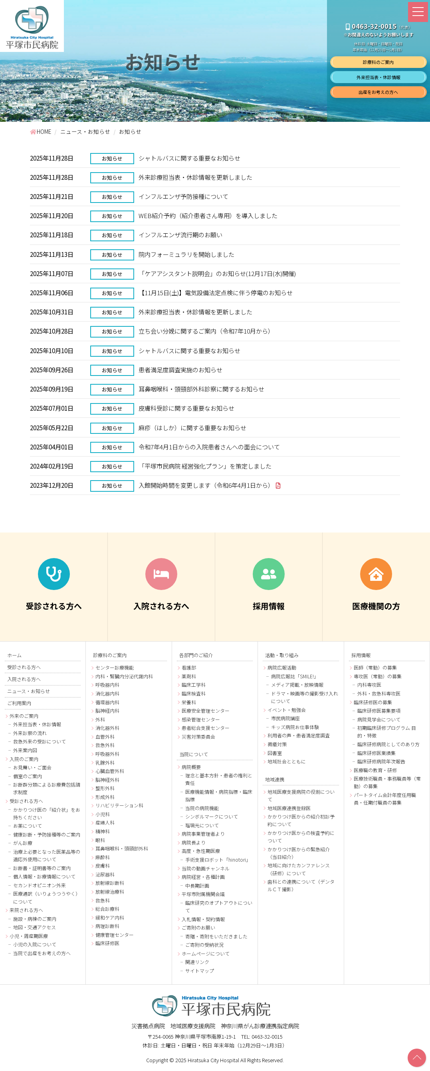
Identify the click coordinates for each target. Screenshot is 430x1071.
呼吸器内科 (107, 685)
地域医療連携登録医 (289, 808)
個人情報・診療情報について (44, 876)
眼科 (100, 840)
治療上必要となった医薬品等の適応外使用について (46, 855)
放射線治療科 (109, 891)
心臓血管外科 (109, 771)
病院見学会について (378, 719)
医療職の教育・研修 (375, 770)
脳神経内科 (107, 710)
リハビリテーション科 (119, 805)
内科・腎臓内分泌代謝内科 (124, 676)
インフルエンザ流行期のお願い (180, 234)
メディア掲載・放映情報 (297, 685)
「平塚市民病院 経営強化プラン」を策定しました (205, 466)
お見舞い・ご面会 (32, 767)
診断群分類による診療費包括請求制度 (46, 788)
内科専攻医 (369, 685)
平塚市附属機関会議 (203, 894)
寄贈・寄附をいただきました (216, 936)
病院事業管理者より (203, 834)
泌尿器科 (105, 874)
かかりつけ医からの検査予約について (301, 837)
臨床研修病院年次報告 (381, 761)
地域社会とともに (287, 761)
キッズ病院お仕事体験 (295, 727)
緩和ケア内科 (109, 917)
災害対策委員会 (198, 736)
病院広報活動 (282, 667)
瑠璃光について (202, 825)
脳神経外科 (107, 780)
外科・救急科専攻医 (378, 693)
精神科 (102, 831)
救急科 (102, 900)
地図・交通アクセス (34, 927)
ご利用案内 (19, 703)
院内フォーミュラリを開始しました (186, 254)
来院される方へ (26, 910)
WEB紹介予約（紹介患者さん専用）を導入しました (208, 215)
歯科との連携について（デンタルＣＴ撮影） (301, 885)
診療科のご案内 (378, 62)
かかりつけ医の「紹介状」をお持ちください (46, 814)
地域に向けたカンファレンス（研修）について (299, 869)
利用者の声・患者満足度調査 (299, 735)
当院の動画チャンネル (206, 868)
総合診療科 (107, 909)
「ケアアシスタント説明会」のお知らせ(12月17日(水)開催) (217, 273)
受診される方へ (24, 667)
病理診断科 (107, 926)
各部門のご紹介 (196, 655)
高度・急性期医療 (201, 851)
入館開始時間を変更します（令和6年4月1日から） (206, 485)
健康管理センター (114, 935)
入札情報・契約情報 (203, 919)
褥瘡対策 (277, 744)
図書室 (275, 753)
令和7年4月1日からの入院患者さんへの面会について (209, 446)
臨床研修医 (107, 943)
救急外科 (105, 745)
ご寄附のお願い (198, 927)
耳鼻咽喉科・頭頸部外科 (121, 848)
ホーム (14, 655)
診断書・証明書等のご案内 (42, 868)
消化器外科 (107, 728)
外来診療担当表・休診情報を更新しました (195, 177)
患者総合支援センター (206, 728)
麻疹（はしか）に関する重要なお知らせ (192, 427)
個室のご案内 (27, 776)
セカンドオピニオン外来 (39, 885)
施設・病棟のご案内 (34, 919)
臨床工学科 (194, 685)
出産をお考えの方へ (378, 92)
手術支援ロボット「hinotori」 (218, 859)
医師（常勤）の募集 (375, 667)
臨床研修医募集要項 (378, 710)
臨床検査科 (194, 693)
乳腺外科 (105, 762)
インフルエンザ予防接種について (183, 196)
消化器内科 (107, 693)
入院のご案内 (24, 759)
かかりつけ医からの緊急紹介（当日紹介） (299, 853)
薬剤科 (189, 676)
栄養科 (189, 702)
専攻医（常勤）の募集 (378, 676)
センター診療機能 (114, 667)
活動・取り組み (282, 655)
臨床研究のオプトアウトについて (218, 907)
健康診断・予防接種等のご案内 (46, 834)
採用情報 (361, 655)
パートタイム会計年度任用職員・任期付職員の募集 (385, 799)
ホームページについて (206, 953)
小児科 (102, 814)
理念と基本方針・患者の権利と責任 (218, 779)
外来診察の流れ (30, 733)
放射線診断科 (109, 883)
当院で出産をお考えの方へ (42, 953)
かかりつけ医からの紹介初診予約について (301, 820)
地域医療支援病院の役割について (301, 796)
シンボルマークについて (211, 816)
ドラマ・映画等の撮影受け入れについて (304, 697)
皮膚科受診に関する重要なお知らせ (186, 408)
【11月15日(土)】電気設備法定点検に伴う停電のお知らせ (216, 292)
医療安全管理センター (206, 710)
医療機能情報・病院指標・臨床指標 (218, 796)
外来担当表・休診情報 (378, 77)
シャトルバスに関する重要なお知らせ (189, 157)
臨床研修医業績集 (376, 753)
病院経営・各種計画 (203, 877)
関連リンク (197, 962)
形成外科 (105, 797)
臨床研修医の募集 (373, 702)
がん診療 (22, 843)
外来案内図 (25, 750)
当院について (193, 754)
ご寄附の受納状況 (204, 945)
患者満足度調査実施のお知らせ (180, 369)
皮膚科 (102, 865)
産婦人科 (105, 822)
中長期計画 (197, 885)
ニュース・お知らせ (28, 691)
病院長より (194, 842)
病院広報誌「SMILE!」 (295, 676)
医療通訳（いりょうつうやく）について (46, 898)
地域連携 (274, 779)
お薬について (27, 826)
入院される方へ (24, 679)
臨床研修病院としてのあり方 (388, 744)
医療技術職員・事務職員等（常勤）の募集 (387, 782)
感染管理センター (201, 719)
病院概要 (191, 767)
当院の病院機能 (202, 808)
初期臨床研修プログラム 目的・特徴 (386, 732)
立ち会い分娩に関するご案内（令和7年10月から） (206, 331)
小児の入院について (34, 945)
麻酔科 (102, 857)
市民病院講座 (285, 718)
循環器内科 (107, 702)
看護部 (189, 667)
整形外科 (105, 788)
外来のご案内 (24, 716)
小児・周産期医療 (29, 936)
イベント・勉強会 (287, 710)
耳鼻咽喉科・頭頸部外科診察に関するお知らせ (201, 389)
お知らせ (112, 158)
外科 (100, 719)
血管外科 (105, 736)
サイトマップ (199, 971)
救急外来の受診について (39, 742)
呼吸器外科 (107, 754)
